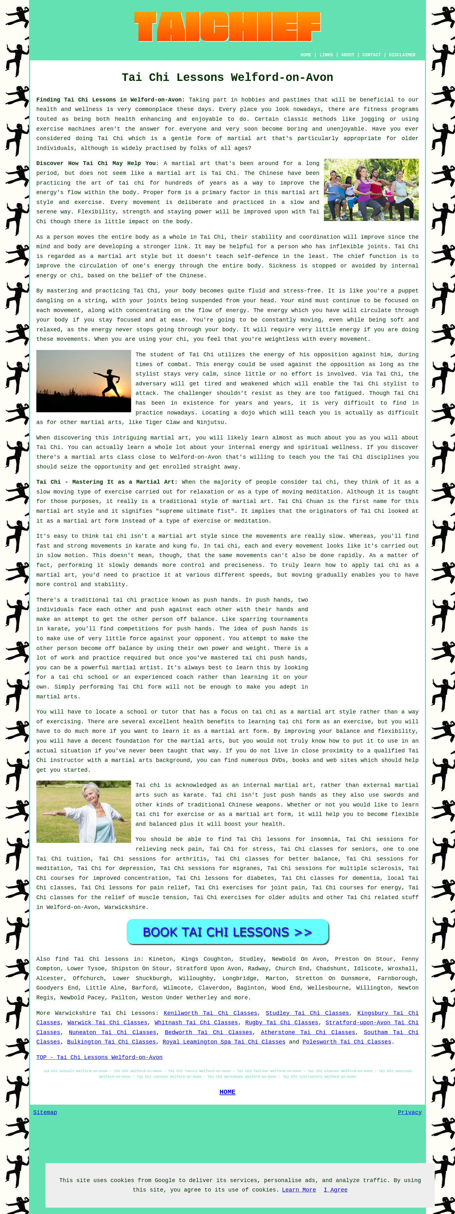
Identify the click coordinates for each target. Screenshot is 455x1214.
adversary (151, 384)
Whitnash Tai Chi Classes (196, 1023)
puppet (408, 291)
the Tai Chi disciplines (364, 457)
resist (262, 393)
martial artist (136, 668)
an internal (251, 785)
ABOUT (348, 55)
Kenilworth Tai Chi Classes (210, 1013)
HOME (306, 55)
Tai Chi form (139, 687)
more (241, 998)
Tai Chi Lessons (128, 1013)
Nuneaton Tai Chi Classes (112, 1032)
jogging (373, 119)
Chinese (271, 173)
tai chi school (83, 677)
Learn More (299, 1190)
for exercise (183, 814)
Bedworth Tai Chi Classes (208, 1032)
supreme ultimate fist (195, 511)
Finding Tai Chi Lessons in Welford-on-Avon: (110, 100)
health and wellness (69, 109)
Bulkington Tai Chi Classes (111, 1042)
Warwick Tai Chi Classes (108, 1023)
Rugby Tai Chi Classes (281, 1023)
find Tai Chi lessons (91, 959)
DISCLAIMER (402, 55)
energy (164, 266)
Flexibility (96, 212)
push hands (220, 600)
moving (310, 320)
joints (377, 246)
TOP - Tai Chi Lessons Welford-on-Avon (99, 1057)
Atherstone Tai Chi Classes (308, 1032)
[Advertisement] (365, 639)
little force (125, 638)
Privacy (410, 1112)
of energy (230, 310)
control (193, 565)
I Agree (336, 1190)
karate (57, 629)
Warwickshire (125, 907)
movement (146, 202)
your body (180, 291)
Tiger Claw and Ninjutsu (185, 422)
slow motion (66, 555)
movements (106, 546)
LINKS (326, 55)
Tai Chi (110, 138)
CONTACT (371, 55)
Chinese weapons (254, 805)
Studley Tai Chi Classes (307, 1013)
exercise (88, 202)
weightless (282, 339)
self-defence (257, 256)
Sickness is (288, 266)
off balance (196, 619)
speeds (259, 575)
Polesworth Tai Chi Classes (347, 1042)
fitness (375, 109)
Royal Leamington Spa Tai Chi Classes (224, 1042)
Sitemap (45, 1112)
